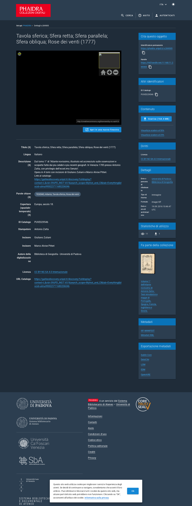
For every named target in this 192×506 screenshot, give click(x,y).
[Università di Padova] (34, 411)
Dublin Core (146, 355)
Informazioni (95, 416)
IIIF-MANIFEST (148, 330)
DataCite (145, 359)
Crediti (91, 452)
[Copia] (143, 52)
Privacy (92, 457)
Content (68, 88)
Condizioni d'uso (97, 434)
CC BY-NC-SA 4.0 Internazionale (50, 272)
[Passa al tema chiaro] (173, 4)
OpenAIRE (145, 374)
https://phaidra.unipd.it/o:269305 (156, 48)
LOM (143, 364)
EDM (143, 369)
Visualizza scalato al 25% (152, 135)
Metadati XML (147, 335)
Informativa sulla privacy (97, 498)
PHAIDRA (27, 25)
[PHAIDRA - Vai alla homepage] (33, 16)
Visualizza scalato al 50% (152, 130)
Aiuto (91, 428)
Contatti (92, 422)
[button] (163, 4)
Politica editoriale (98, 446)
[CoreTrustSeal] (143, 411)
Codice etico (95, 440)
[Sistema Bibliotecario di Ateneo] (37, 430)
